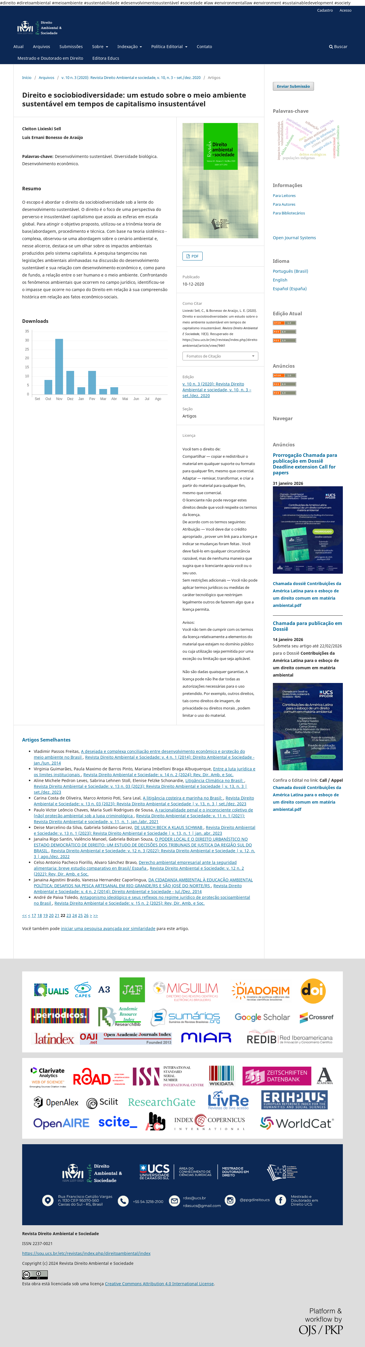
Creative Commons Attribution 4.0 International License (159, 1283)
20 (51, 915)
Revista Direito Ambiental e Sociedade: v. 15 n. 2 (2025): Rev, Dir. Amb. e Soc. (130, 903)
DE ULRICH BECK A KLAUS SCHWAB (168, 827)
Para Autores (284, 204)
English (280, 280)
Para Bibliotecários (289, 213)
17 (33, 915)
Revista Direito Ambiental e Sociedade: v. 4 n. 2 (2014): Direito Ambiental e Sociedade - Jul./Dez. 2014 (138, 888)
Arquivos (41, 46)
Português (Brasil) (290, 271)
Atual (18, 46)
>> (95, 915)
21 (57, 915)
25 (80, 915)
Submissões (71, 46)
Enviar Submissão (293, 86)
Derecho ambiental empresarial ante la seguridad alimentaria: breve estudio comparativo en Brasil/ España (135, 865)
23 (68, 915)
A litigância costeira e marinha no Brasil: (183, 798)
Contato (204, 46)
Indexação (128, 46)
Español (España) (290, 288)
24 (74, 915)
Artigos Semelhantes (46, 740)
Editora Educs (105, 58)
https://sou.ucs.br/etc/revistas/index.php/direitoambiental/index (86, 1253)
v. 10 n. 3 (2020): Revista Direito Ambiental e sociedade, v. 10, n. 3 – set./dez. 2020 (131, 77)
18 (39, 915)
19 (45, 915)
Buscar (338, 46)
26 (86, 915)
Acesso (346, 10)
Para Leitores (284, 195)
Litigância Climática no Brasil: (214, 780)
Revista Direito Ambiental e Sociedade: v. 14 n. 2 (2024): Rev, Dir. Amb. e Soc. (158, 774)
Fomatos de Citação (204, 356)
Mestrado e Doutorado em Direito (50, 58)
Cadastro (325, 10)
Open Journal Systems (294, 237)
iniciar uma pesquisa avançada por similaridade (108, 928)
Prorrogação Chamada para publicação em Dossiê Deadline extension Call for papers (305, 464)
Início (26, 77)
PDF (195, 256)
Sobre (98, 46)
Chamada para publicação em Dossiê (307, 626)
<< (24, 915)
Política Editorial (167, 46)
